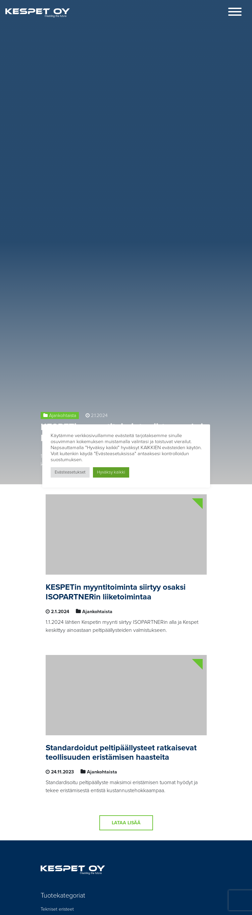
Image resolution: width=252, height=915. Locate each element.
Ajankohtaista (62, 415)
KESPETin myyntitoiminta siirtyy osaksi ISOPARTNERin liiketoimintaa (116, 592)
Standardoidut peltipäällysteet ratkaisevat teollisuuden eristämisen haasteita (121, 752)
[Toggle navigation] (235, 13)
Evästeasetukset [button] (70, 472)
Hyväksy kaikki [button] (111, 472)
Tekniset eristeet (57, 909)
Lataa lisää (126, 823)
